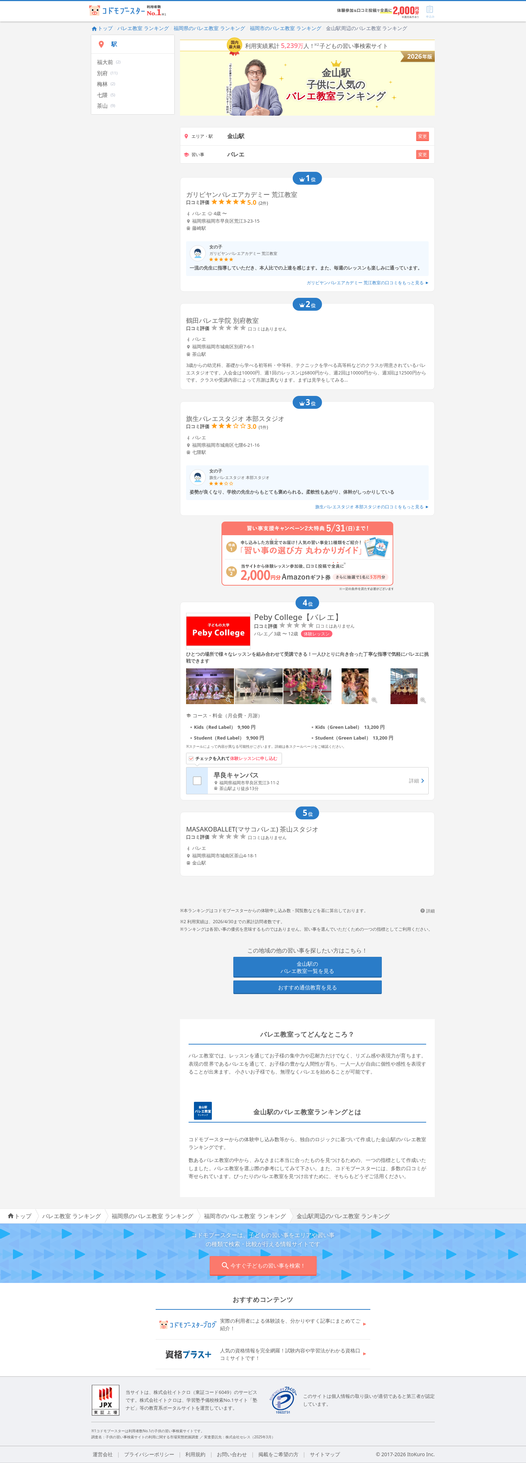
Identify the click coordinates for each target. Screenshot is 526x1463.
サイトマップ (325, 1454)
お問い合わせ (232, 1454)
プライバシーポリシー (149, 1454)
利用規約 (195, 1454)
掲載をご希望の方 (278, 1454)
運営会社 (103, 1454)
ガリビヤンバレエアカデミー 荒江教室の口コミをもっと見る (368, 283)
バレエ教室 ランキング (143, 28)
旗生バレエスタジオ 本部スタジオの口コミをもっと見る (372, 507)
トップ (102, 28)
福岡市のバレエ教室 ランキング (285, 28)
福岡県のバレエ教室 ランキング (209, 28)
